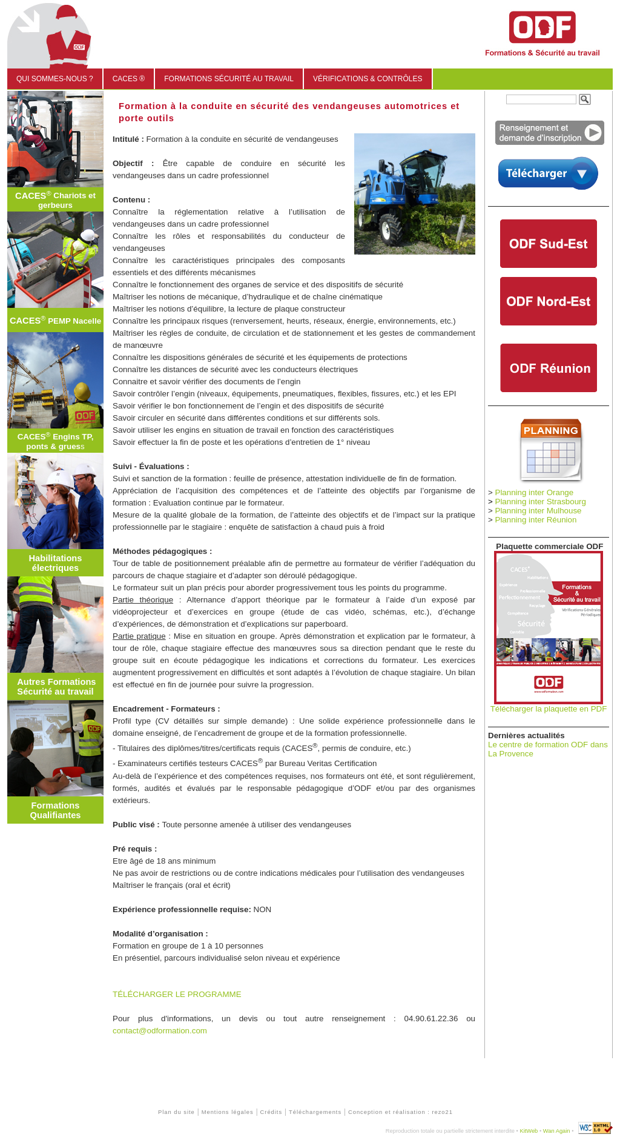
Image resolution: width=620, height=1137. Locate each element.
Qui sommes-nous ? (54, 79)
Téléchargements (315, 1112)
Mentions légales (228, 1112)
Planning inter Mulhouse (538, 510)
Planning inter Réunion (536, 519)
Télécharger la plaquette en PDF (548, 708)
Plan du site (176, 1112)
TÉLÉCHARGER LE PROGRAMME (177, 994)
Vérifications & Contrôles (367, 79)
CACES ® (129, 79)
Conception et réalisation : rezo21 (400, 1112)
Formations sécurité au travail (229, 79)
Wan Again (556, 1131)
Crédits (271, 1112)
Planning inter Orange (534, 492)
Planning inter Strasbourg (540, 501)
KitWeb (528, 1131)
